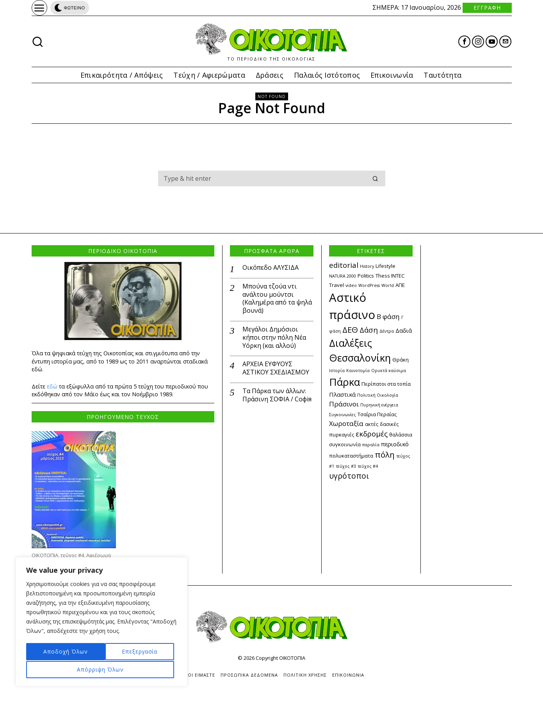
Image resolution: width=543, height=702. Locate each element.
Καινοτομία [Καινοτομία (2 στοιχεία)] (358, 370)
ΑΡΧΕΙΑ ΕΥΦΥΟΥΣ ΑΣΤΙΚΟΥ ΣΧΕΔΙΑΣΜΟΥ (275, 368)
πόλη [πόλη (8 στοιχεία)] (385, 454)
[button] (376, 178)
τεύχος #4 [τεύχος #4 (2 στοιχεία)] (368, 466)
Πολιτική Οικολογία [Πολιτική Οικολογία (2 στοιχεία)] (377, 395)
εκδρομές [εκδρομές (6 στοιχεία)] (372, 433)
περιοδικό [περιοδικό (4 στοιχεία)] (395, 444)
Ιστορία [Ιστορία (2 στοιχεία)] (337, 370)
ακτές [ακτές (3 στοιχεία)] (371, 424)
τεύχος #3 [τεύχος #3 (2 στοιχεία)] (346, 466)
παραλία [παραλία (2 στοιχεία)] (370, 444)
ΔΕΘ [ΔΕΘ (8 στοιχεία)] (350, 329)
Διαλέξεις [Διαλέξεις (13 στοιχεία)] (350, 342)
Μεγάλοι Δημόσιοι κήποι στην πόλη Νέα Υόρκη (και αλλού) (274, 337)
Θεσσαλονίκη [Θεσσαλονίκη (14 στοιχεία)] (360, 357)
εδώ (52, 386)
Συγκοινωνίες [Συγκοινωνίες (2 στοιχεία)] (342, 414)
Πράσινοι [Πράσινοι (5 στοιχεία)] (344, 403)
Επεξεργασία (59, 652)
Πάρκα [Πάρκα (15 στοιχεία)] (344, 382)
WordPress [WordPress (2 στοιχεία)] (369, 285)
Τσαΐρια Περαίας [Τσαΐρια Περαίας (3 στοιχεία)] (377, 414)
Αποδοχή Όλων (101, 669)
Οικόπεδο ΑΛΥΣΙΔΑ (270, 268)
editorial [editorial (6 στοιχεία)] (343, 265)
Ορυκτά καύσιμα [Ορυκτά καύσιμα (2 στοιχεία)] (388, 370)
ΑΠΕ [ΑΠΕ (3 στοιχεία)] (400, 285)
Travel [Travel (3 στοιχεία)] (336, 285)
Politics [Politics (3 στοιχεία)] (366, 275)
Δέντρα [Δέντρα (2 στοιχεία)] (386, 331)
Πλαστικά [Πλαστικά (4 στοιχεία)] (342, 394)
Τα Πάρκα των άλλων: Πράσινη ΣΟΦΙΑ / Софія (277, 395)
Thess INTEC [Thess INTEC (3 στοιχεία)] (390, 275)
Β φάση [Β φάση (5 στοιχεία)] (388, 316)
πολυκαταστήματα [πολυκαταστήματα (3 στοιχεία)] (351, 455)
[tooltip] (464, 42)
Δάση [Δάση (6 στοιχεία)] (369, 330)
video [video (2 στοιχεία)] (351, 285)
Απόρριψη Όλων (134, 652)
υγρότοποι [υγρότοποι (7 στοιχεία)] (349, 475)
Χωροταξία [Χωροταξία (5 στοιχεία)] (346, 423)
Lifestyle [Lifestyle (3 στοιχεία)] (385, 265)
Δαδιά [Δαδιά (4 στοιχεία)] (403, 330)
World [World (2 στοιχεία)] (387, 285)
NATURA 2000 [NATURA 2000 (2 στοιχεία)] (342, 276)
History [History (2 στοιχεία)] (367, 266)
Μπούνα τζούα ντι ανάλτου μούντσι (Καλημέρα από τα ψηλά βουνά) (277, 298)
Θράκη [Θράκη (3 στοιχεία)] (400, 359)
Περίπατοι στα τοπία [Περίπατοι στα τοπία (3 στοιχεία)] (386, 383)
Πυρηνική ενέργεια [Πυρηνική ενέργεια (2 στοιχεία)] (379, 405)
